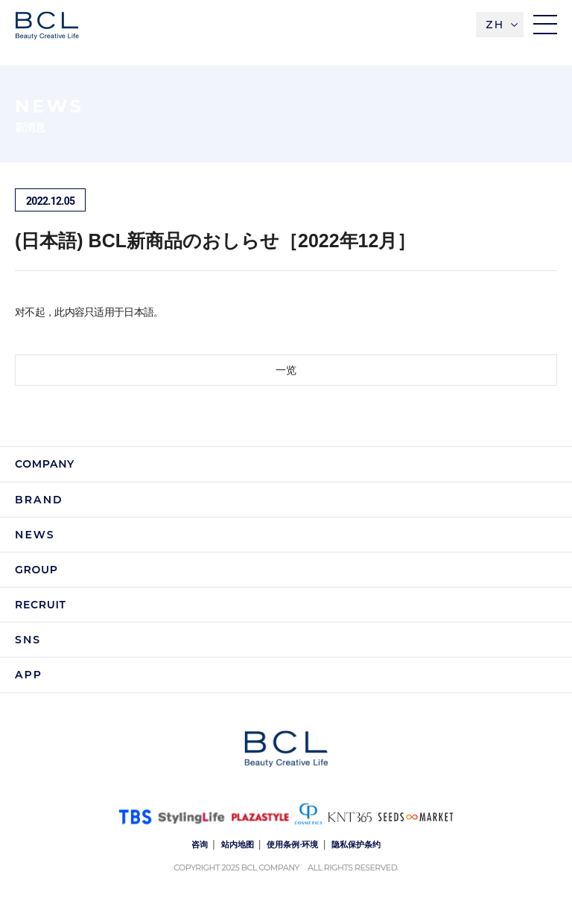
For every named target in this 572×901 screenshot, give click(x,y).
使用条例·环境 (292, 844)
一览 (286, 370)
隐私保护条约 (356, 844)
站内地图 (237, 844)
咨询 (199, 844)
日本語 (138, 312)
